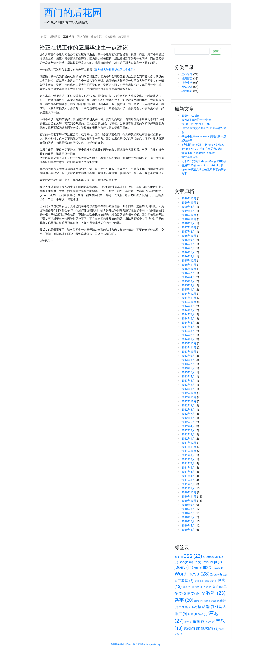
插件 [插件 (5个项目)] (200, 593)
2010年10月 (188, 500)
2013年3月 (188, 380)
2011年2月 (188, 484)
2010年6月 (188, 517)
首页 (43, 36)
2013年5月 (188, 372)
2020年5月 (188, 206)
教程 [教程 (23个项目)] (215, 593)
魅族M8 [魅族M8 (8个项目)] (191, 629)
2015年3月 (188, 281)
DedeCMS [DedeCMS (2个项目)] (208, 557)
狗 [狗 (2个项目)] (206, 601)
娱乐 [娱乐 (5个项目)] (218, 586)
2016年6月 (188, 252)
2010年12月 (188, 492)
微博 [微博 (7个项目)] (189, 594)
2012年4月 (188, 426)
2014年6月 (188, 318)
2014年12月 (188, 293)
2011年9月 (188, 455)
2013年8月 (188, 360)
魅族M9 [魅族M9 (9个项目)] (210, 628)
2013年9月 (188, 355)
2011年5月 (188, 471)
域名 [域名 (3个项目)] (198, 587)
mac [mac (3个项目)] (198, 568)
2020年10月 (188, 202)
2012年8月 (188, 409)
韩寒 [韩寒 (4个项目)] (210, 621)
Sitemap (156, 644)
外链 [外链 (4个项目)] (207, 586)
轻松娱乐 (110, 36)
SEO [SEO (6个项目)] (207, 567)
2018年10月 (188, 219)
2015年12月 (188, 260)
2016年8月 (188, 244)
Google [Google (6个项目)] (186, 562)
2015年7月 (188, 273)
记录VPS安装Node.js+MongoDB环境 (203, 161)
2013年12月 (188, 343)
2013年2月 (188, 384)
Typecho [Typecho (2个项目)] (218, 568)
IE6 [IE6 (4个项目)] (197, 562)
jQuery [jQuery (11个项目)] (184, 567)
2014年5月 (188, 322)
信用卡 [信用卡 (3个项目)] (199, 581)
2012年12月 (188, 393)
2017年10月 (188, 227)
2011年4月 (188, 476)
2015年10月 (188, 269)
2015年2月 (188, 285)
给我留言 (123, 36)
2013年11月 (188, 347)
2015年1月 (188, 289)
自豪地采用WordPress (122, 644)
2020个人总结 (190, 115)
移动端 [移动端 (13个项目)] (208, 606)
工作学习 (68, 36)
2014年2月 (188, 335)
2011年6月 (188, 467)
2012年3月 (188, 430)
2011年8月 (188, 459)
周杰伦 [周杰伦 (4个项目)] (188, 586)
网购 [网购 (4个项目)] (192, 614)
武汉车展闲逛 (189, 157)
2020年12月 (188, 198)
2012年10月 (188, 401)
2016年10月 (188, 235)
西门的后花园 (73, 12)
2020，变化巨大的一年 (195, 124)
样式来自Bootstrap (142, 644)
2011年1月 (188, 488)
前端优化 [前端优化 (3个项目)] (211, 581)
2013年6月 (188, 368)
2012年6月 (188, 418)
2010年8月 (188, 509)
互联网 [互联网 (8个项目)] (185, 581)
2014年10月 (188, 302)
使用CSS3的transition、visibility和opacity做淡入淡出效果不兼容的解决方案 (203, 169)
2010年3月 (188, 529)
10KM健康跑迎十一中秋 (196, 119)
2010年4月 (188, 525)
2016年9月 (188, 240)
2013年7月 (188, 364)
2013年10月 (188, 351)
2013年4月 (188, 376)
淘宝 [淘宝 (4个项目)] (198, 600)
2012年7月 (188, 413)
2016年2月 (188, 256)
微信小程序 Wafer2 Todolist (198, 153)
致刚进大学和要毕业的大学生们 (114, 69)
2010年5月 (188, 521)
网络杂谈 (82, 36)
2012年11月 (188, 397)
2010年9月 (188, 505)
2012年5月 (188, 422)
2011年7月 (188, 463)
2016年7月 (188, 248)
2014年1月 (188, 339)
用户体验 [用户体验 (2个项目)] (214, 601)
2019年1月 (188, 211)
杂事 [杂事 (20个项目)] (184, 600)
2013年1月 (188, 389)
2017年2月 (188, 231)
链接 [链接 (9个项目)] (199, 621)
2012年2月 (188, 434)
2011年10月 (188, 451)
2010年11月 (188, 496)
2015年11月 (188, 264)
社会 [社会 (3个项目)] (193, 607)
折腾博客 (54, 36)
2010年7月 (188, 513)
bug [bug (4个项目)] (179, 556)
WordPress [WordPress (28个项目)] (192, 574)
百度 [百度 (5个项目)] (184, 607)
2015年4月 (188, 277)
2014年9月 (188, 306)
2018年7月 (188, 223)
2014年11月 (188, 297)
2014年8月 (188, 310)
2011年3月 (188, 480)
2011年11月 (188, 447)
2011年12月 (188, 442)
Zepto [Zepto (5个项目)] (216, 574)
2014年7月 (188, 314)
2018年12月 (188, 215)
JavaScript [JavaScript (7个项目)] (212, 562)
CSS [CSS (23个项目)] (192, 556)
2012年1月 (188, 438)
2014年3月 (188, 331)
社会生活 (96, 36)
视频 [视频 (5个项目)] (202, 614)
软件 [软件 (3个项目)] (188, 622)
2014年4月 (188, 326)
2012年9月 (188, 405)
